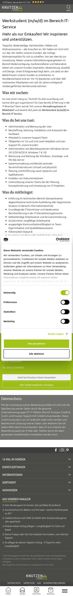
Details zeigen (55, 334)
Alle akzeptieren (36, 343)
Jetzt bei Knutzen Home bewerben (36, 377)
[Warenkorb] (51, 591)
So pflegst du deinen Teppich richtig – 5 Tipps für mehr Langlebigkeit (33, 544)
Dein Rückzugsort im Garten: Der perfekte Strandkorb (33, 505)
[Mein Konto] (36, 591)
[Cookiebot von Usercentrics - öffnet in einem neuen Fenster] (56, 240)
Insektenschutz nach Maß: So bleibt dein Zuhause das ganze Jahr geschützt (35, 519)
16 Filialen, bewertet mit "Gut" (16, 2)
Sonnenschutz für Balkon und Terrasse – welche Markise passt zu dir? (36, 511)
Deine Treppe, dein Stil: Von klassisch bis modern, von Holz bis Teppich (36, 536)
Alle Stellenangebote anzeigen (36, 384)
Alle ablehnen (36, 353)
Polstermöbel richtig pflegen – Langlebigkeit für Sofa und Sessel (35, 527)
